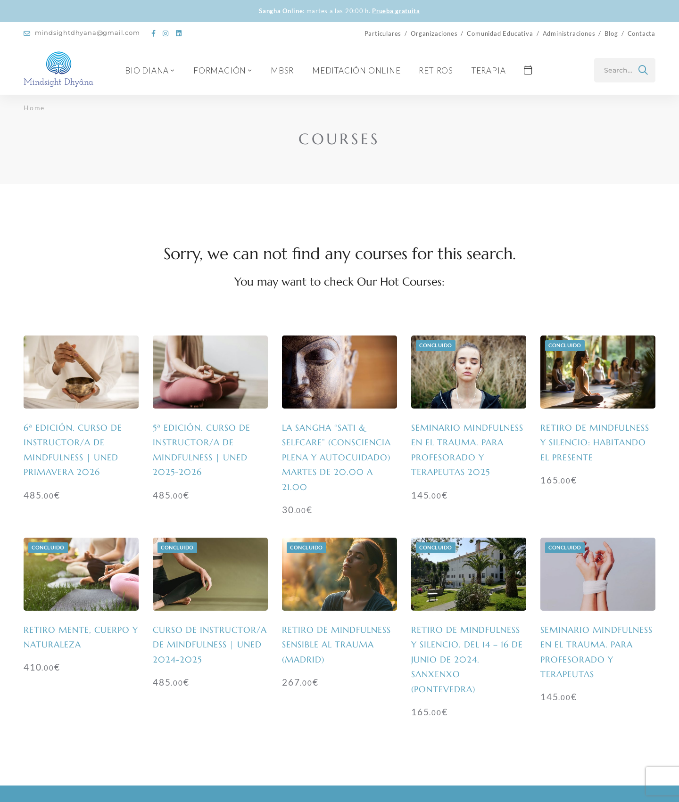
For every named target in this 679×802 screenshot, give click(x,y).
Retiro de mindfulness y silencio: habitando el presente (594, 442)
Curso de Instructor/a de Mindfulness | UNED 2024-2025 (210, 644)
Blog (611, 33)
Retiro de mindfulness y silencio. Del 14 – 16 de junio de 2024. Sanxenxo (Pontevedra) (467, 659)
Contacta (641, 33)
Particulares (383, 33)
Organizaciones (434, 33)
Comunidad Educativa (500, 33)
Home (34, 108)
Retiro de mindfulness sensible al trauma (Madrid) (336, 644)
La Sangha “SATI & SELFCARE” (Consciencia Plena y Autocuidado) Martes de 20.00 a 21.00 (336, 457)
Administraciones (569, 33)
